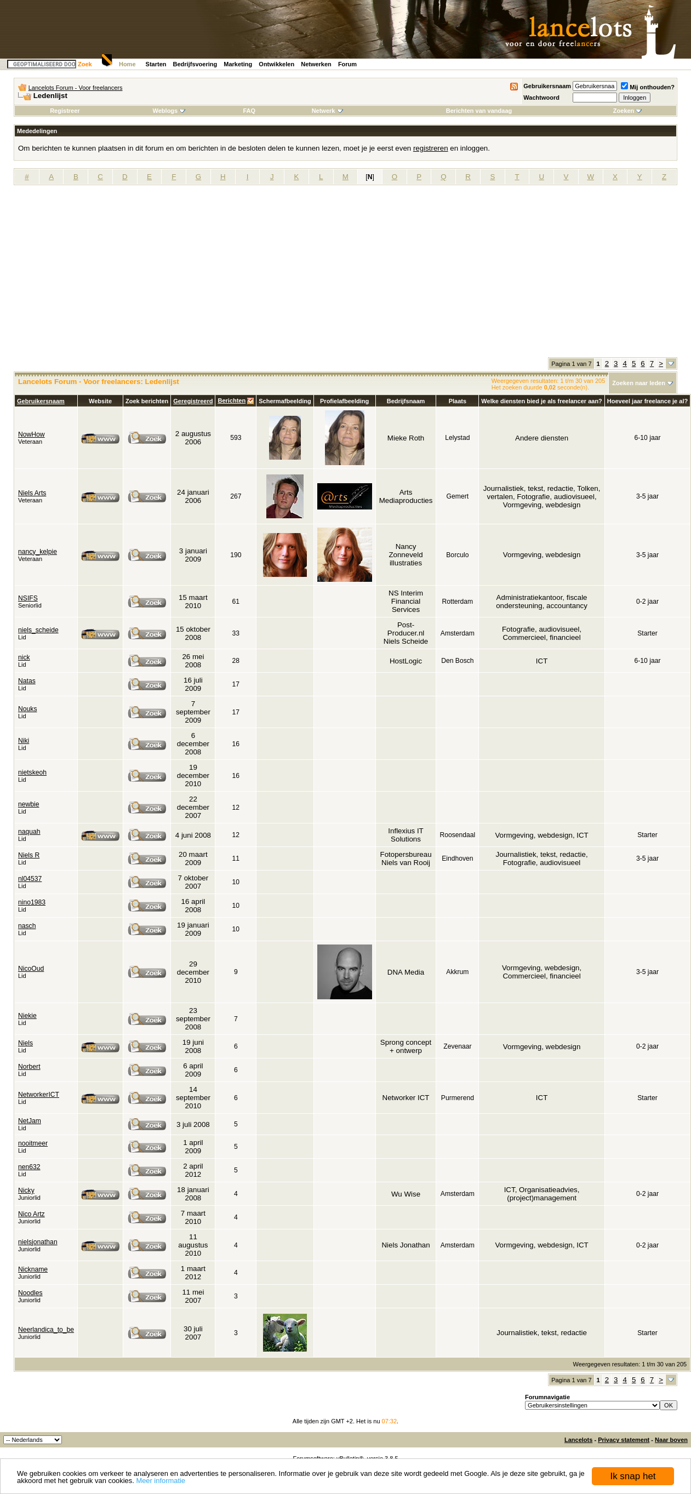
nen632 (29, 1167)
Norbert (29, 1067)
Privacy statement (623, 1439)
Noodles (30, 1293)
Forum (347, 64)
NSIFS (28, 598)
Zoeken (627, 110)
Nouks (27, 709)
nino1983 (31, 902)
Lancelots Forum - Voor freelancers (75, 87)
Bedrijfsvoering (195, 64)
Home (127, 64)
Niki (23, 741)
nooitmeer (33, 1143)
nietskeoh (32, 772)
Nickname (33, 1269)
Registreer (64, 110)
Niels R (28, 855)
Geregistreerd (193, 401)
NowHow (31, 434)
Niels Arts (32, 493)
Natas (27, 681)
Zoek (85, 64)
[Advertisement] (346, 275)
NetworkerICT (38, 1094)
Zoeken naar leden (638, 383)
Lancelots (578, 1439)
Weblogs (169, 110)
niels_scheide (38, 630)
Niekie (27, 1016)
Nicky (26, 1190)
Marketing (238, 64)
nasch (27, 926)
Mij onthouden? (648, 87)
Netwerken (316, 64)
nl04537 (30, 879)
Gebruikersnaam (547, 86)
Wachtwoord (541, 97)
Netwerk (327, 110)
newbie (28, 804)
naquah (29, 831)
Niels (25, 1043)
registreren (430, 148)
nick (24, 657)
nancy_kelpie (37, 552)
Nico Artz (31, 1214)
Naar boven (671, 1439)
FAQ (249, 110)
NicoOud (31, 968)
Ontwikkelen (276, 64)
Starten (156, 64)
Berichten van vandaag (479, 110)
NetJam (29, 1121)
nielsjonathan (38, 1242)
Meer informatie (160, 1481)
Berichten (231, 400)
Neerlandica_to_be (46, 1329)
